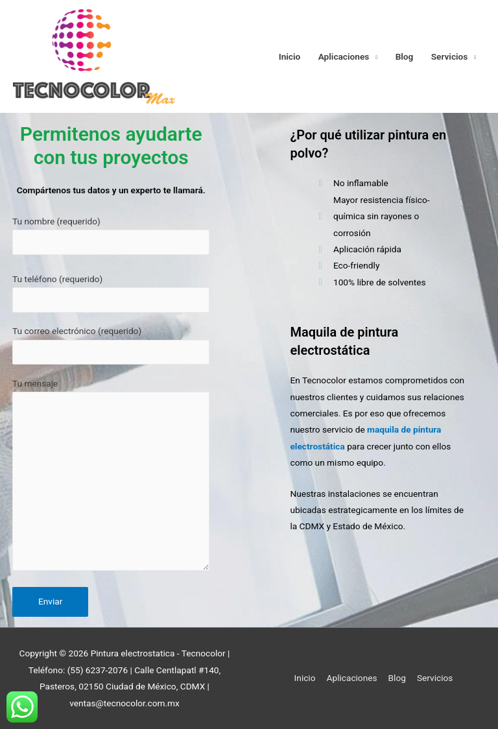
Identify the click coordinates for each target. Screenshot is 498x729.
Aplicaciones (344, 56)
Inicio (290, 56)
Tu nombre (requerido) (110, 235)
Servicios (449, 56)
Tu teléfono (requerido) (110, 293)
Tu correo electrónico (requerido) (110, 345)
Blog (405, 56)
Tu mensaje (110, 477)
